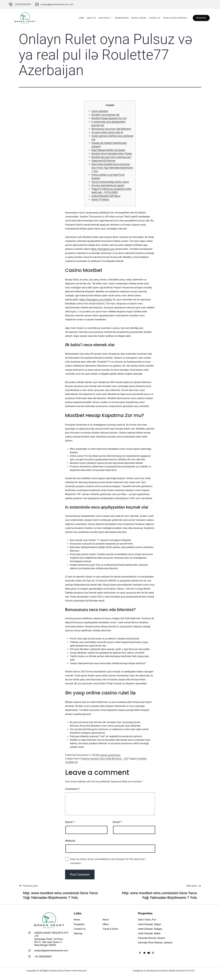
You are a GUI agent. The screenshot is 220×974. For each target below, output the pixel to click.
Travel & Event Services (172, 18)
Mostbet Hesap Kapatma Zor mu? (109, 118)
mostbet (141, 758)
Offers (105, 924)
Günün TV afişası (100, 199)
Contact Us (151, 18)
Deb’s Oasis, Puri (147, 919)
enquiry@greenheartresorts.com (51, 950)
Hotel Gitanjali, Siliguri (149, 924)
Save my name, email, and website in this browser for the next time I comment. (108, 861)
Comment (72, 789)
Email (117, 822)
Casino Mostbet (99, 111)
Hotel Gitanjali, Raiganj (150, 929)
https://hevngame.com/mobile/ (95, 299)
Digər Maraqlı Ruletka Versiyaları (108, 150)
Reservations (119, 18)
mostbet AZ (71, 762)
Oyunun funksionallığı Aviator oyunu (110, 181)
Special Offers (135, 18)
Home (78, 18)
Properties (79, 924)
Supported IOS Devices (103, 160)
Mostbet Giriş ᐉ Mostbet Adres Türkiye (111, 153)
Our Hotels (103, 18)
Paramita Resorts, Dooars (151, 938)
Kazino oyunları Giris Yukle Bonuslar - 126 (105, 758)
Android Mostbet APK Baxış (105, 196)
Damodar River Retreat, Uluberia (155, 942)
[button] (200, 17)
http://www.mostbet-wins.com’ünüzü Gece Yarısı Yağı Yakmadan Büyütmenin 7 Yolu (112, 168)
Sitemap (78, 933)
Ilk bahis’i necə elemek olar (105, 114)
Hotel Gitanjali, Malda (149, 933)
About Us (88, 18)
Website (70, 840)
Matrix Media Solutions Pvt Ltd (178, 970)
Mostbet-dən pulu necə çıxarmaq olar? (111, 157)
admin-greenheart (110, 755)
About (105, 919)
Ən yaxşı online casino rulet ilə (107, 132)
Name (70, 822)
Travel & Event (110, 929)
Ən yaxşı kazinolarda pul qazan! (107, 185)
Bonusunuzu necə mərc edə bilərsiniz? (111, 128)
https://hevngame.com (103, 249)
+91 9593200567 (43, 956)
